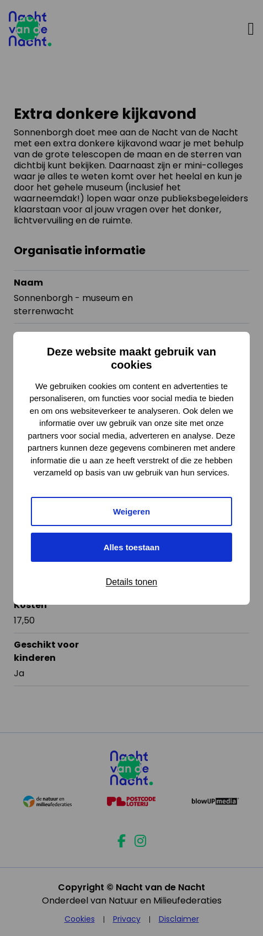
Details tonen (131, 582)
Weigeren (131, 511)
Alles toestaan (132, 547)
